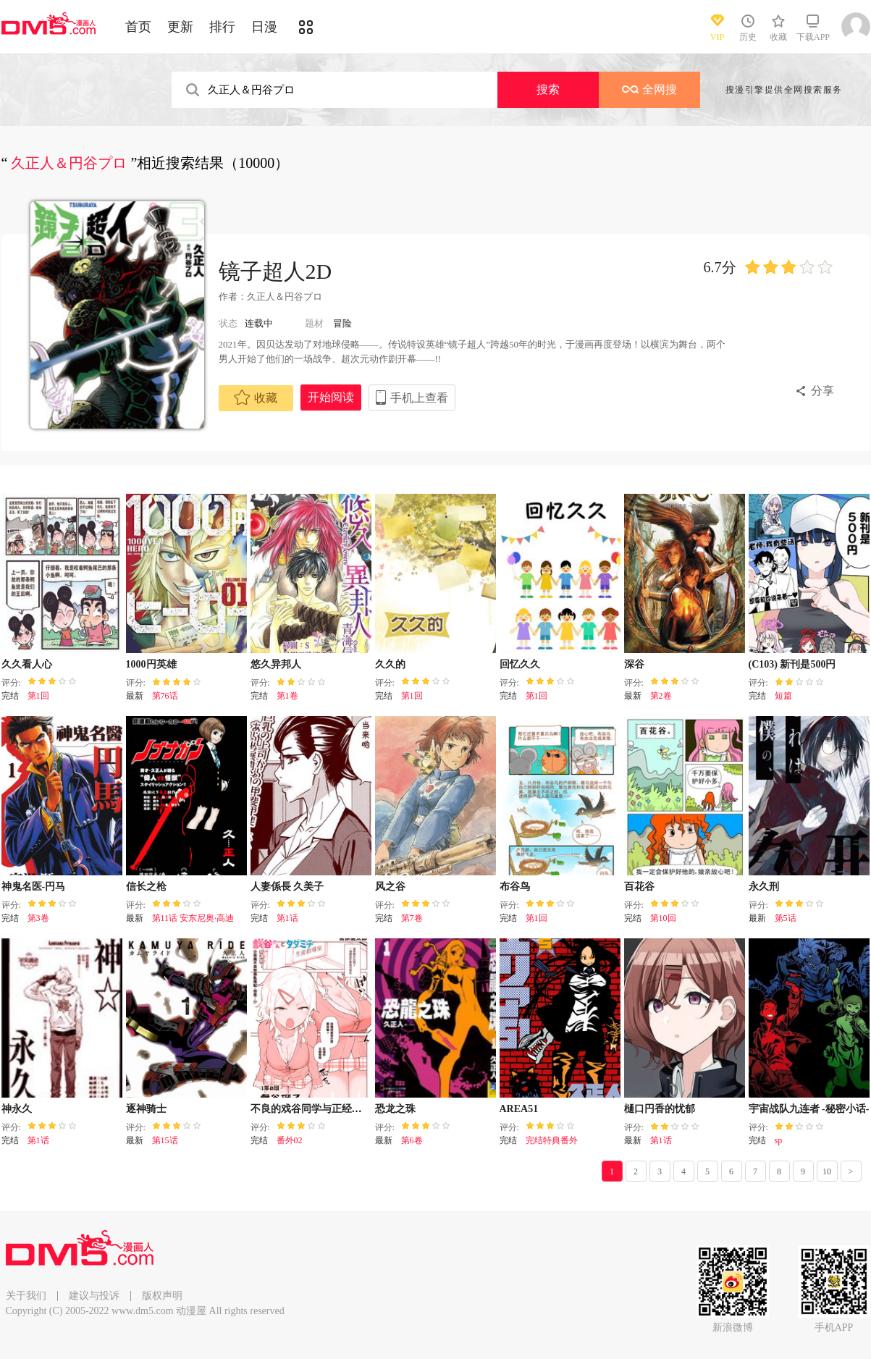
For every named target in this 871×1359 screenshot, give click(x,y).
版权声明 (162, 1295)
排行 (222, 27)
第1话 (287, 918)
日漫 (264, 27)
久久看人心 (26, 664)
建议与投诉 (94, 1295)
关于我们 (26, 1295)
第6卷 (412, 1140)
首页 (138, 27)
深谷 (634, 664)
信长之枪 (146, 886)
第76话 (165, 696)
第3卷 (38, 918)
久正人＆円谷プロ (284, 296)
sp (779, 1140)
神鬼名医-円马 (33, 886)
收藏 (255, 397)
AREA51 (519, 1108)
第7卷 (412, 918)
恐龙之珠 (395, 1108)
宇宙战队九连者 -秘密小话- (809, 1108)
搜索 (548, 89)
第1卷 (287, 696)
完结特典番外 (552, 1140)
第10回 (663, 918)
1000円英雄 (151, 664)
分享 (822, 390)
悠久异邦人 (276, 664)
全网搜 (649, 89)
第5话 (785, 918)
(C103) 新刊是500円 (792, 664)
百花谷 (639, 886)
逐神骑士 (146, 1108)
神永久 (16, 1108)
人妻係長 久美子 (287, 886)
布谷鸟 (515, 886)
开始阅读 (331, 397)
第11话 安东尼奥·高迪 (193, 918)
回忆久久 (520, 664)
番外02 (290, 1140)
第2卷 (661, 696)
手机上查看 (419, 398)
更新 (180, 27)
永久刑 (764, 886)
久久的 (390, 664)
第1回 (38, 696)
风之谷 (390, 886)
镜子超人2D (275, 271)
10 (826, 1171)
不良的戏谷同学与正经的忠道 (316, 1108)
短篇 (783, 696)
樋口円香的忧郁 (659, 1108)
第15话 (165, 1140)
